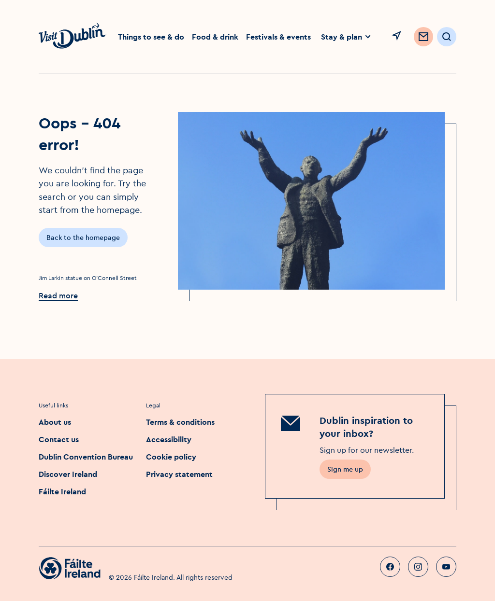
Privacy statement (179, 474)
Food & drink (215, 37)
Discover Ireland (68, 474)
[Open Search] (446, 36)
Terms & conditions (180, 422)
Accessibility (168, 439)
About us (55, 422)
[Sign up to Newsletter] (423, 36)
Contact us (59, 439)
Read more (58, 295)
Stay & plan (346, 37)
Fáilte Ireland (62, 491)
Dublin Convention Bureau (86, 456)
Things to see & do (151, 37)
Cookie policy (171, 456)
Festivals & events (278, 37)
